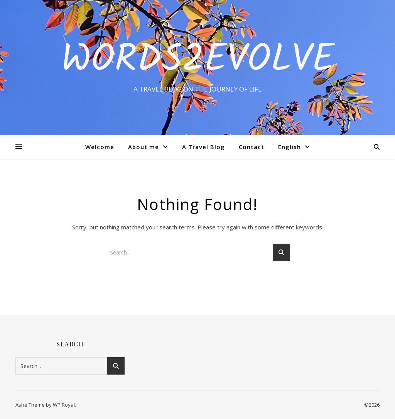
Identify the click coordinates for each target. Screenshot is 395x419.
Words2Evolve (197, 60)
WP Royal (64, 404)
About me (143, 147)
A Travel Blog (203, 147)
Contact (251, 147)
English (289, 147)
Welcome (99, 147)
